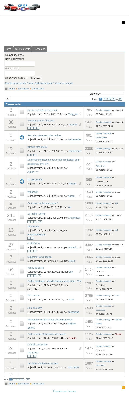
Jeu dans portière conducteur (42, 363)
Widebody (32, 192)
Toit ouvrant (33, 295)
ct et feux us (33, 243)
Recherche (39, 49)
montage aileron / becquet (41, 120)
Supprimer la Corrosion (39, 257)
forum (12, 88)
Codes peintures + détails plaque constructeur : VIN (54, 281)
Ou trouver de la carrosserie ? (42, 203)
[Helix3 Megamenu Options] (123, 22)
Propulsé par (60, 391)
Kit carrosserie (34, 179)
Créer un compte (64, 83)
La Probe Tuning (36, 213)
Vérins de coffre (35, 267)
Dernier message (103, 110)
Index (8, 49)
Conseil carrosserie (37, 344)
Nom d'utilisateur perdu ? (41, 83)
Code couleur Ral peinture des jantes (46, 334)
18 (120, 99)
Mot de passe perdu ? (16, 83)
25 (40, 222)
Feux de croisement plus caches (44, 135)
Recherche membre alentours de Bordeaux (49, 319)
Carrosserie (38, 88)
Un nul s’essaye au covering (42, 110)
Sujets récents (22, 49)
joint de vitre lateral (37, 147)
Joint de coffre (34, 308)
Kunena (72, 391)
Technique (23, 88)
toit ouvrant (33, 226)
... (37, 222)
